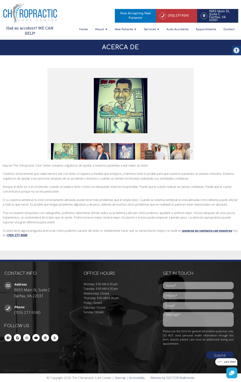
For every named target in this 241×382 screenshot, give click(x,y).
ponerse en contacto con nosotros (207, 231)
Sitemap (120, 378)
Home (83, 29)
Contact (229, 29)
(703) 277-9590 (17, 235)
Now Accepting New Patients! (135, 16)
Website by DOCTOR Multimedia (172, 378)
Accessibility (137, 378)
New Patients (124, 29)
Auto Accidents (178, 29)
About (99, 29)
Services (150, 29)
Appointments (206, 29)
